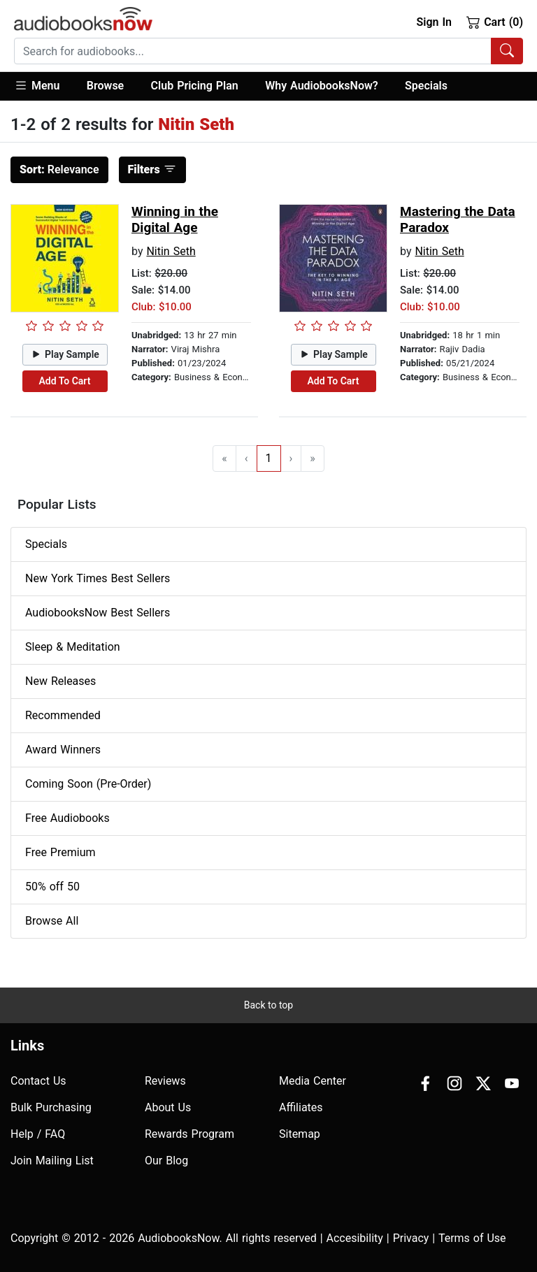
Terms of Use (472, 1238)
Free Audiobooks (67, 818)
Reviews (165, 1080)
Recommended (63, 715)
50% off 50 (52, 886)
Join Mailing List (52, 1160)
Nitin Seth (170, 251)
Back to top (268, 1005)
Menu (36, 85)
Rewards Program (189, 1134)
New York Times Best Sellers (97, 578)
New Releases (60, 681)
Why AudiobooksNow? (321, 85)
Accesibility (355, 1238)
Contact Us (38, 1080)
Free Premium (60, 852)
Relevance (59, 169)
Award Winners (63, 749)
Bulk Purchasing (51, 1107)
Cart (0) (494, 22)
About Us (168, 1107)
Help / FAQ (37, 1134)
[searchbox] (253, 51)
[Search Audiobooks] (507, 51)
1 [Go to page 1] (269, 458)
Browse (105, 85)
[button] (43, 86)
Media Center (312, 1080)
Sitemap (299, 1134)
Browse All (51, 920)
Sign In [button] (433, 22)
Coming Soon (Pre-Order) (88, 783)
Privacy (411, 1238)
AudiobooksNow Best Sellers (97, 612)
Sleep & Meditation (72, 646)
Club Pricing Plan (194, 85)
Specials (426, 85)
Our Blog (166, 1160)
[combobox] (268, 51)
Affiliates (301, 1107)
